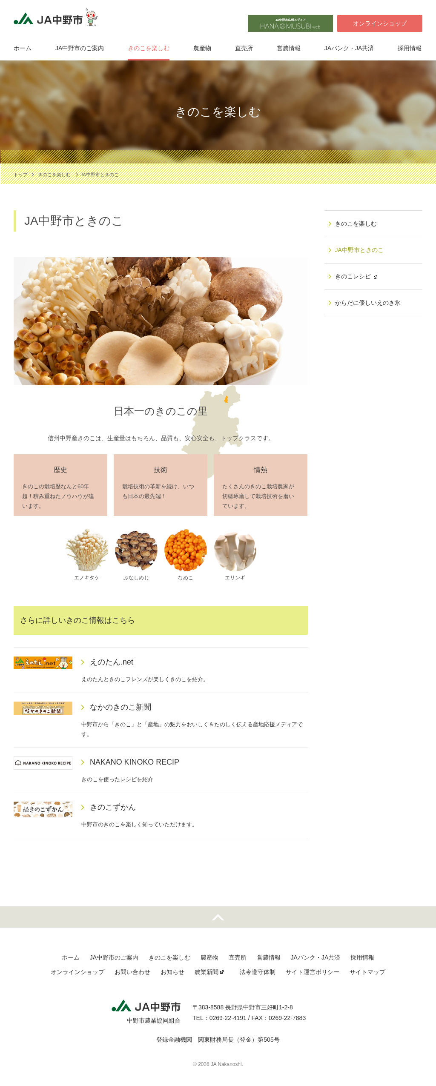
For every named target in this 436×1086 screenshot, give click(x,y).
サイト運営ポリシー (312, 972)
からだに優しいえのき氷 (368, 302)
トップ (21, 174)
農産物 (202, 48)
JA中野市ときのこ (359, 249)
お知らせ (172, 972)
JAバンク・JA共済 (349, 48)
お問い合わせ (132, 972)
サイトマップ (367, 972)
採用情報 (410, 48)
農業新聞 (206, 972)
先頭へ (218, 917)
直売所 (244, 48)
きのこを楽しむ (148, 48)
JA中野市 (58, 19)
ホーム (23, 48)
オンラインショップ (380, 23)
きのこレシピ (353, 276)
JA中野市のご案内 (79, 48)
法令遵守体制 (257, 972)
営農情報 (289, 48)
